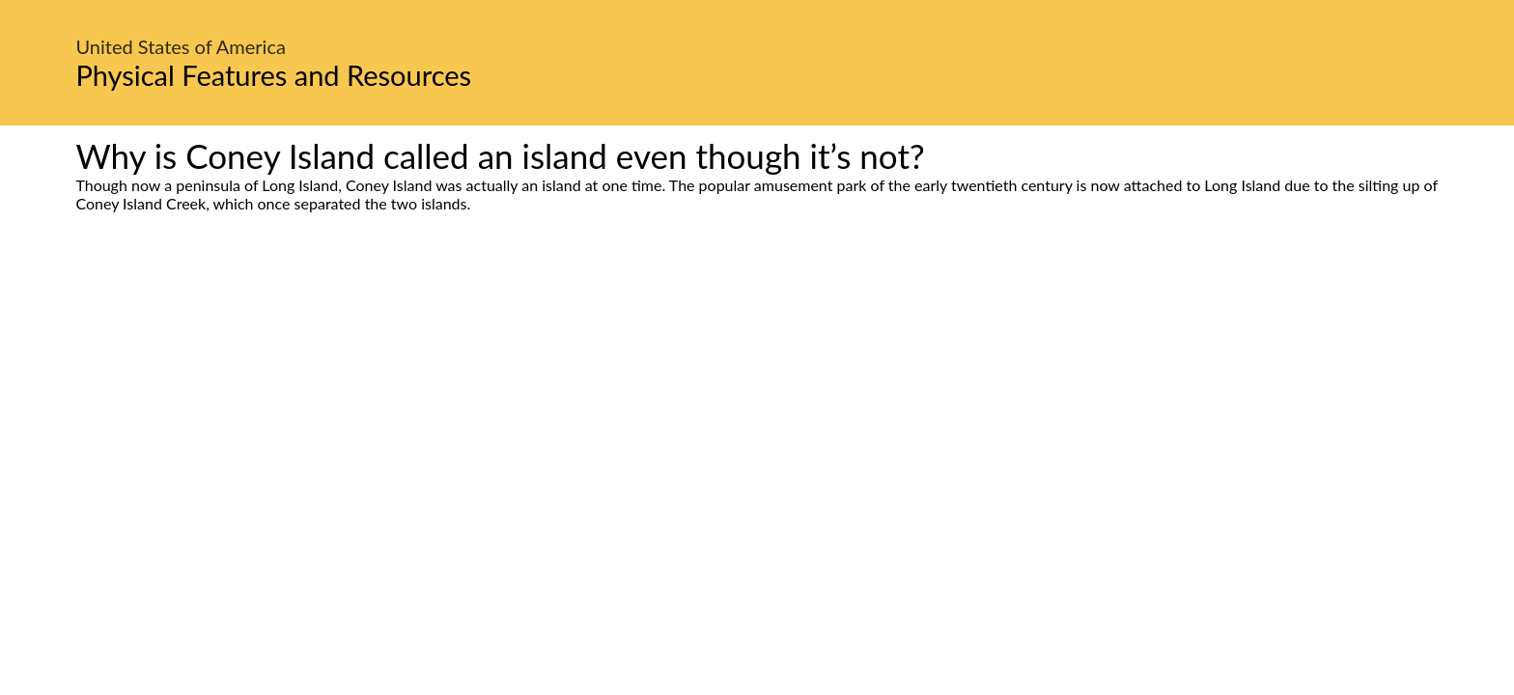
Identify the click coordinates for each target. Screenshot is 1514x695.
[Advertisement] (757, 394)
